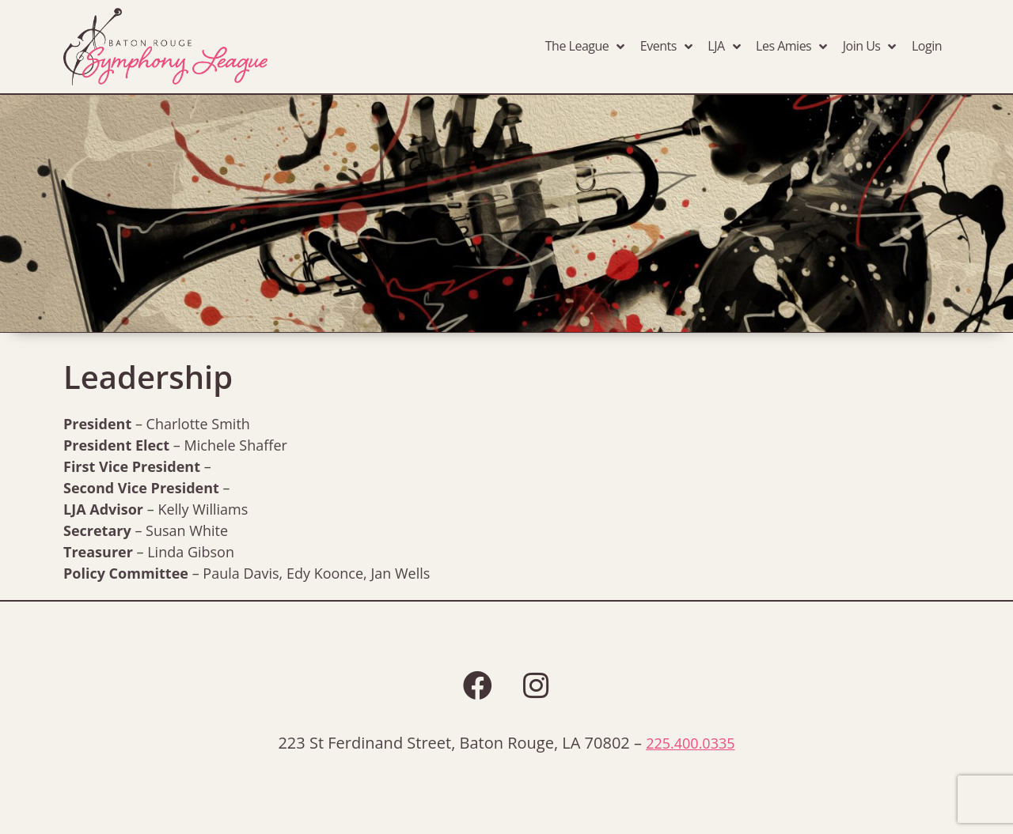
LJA (724, 46)
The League (584, 46)
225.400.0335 (690, 743)
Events (666, 46)
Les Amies (791, 46)
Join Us (869, 46)
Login (927, 46)
